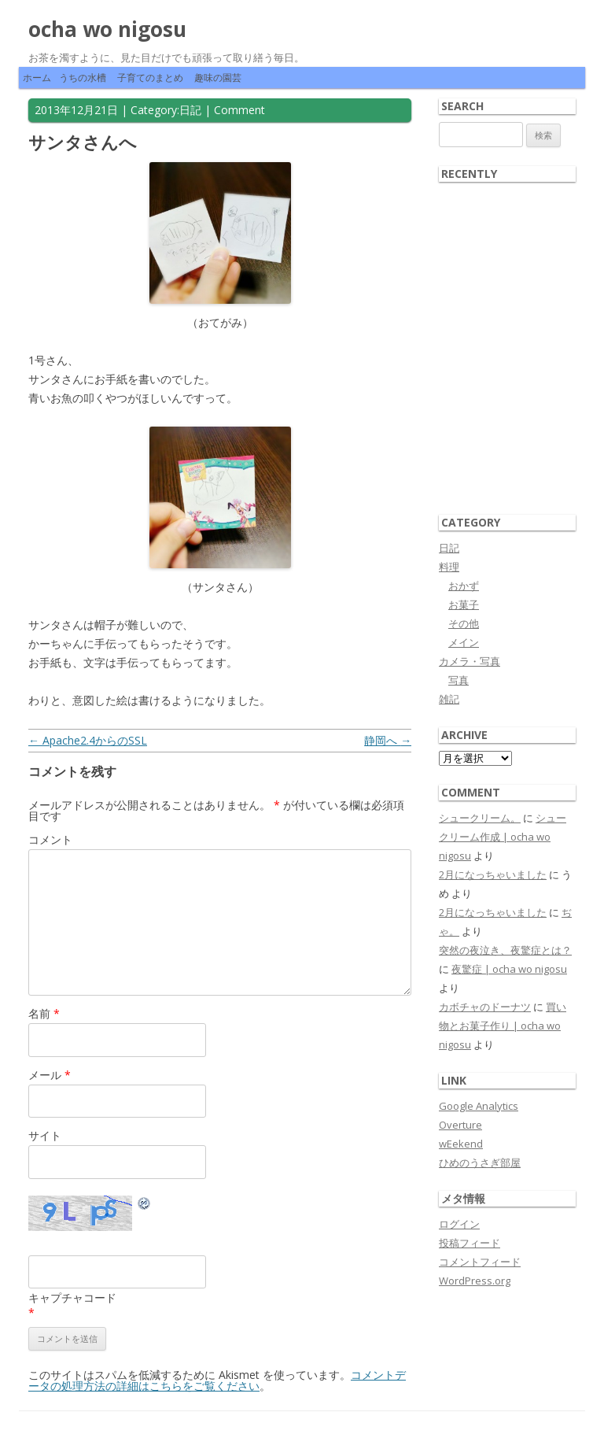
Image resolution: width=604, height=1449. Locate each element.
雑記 (449, 699)
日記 (190, 109)
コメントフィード (480, 1262)
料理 (449, 567)
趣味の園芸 (217, 77)
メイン (463, 642)
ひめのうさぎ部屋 (480, 1162)
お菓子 (463, 604)
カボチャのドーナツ (485, 1007)
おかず (463, 585)
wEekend (461, 1144)
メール (49, 1074)
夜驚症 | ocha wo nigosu (509, 969)
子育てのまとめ (150, 77)
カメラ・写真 (469, 661)
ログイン (459, 1224)
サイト (44, 1135)
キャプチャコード (72, 1297)
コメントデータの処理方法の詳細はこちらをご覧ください (217, 1380)
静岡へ (387, 740)
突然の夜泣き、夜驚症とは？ (505, 950)
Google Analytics (478, 1106)
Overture (460, 1125)
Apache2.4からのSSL (87, 740)
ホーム (37, 77)
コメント (50, 839)
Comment (239, 109)
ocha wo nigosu (107, 29)
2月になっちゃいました (493, 874)
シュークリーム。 (480, 818)
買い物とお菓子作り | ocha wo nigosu (502, 1026)
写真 (458, 680)
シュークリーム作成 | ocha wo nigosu (502, 837)
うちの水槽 (82, 77)
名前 (44, 1013)
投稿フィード (469, 1243)
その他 (463, 623)
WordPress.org (474, 1280)
